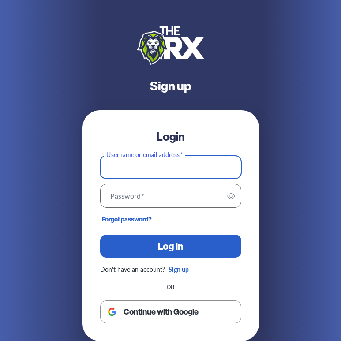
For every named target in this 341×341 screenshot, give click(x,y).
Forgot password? (127, 219)
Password (127, 196)
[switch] (231, 195)
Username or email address (144, 154)
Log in (170, 246)
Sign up (179, 269)
